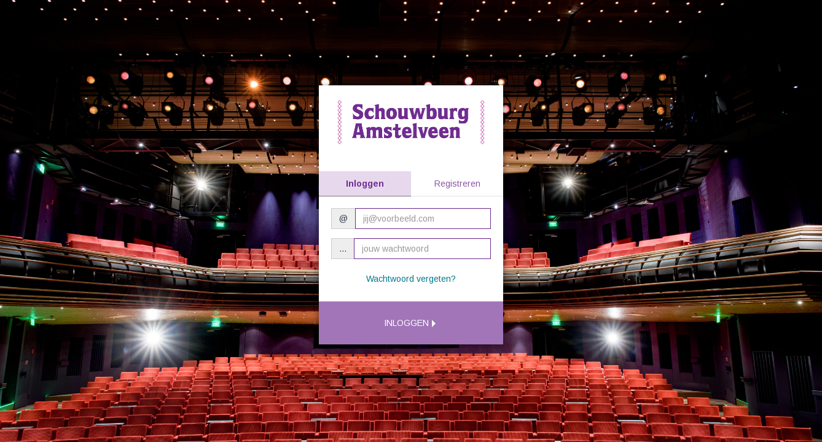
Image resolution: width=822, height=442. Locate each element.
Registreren (457, 183)
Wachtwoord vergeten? (411, 279)
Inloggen (365, 183)
